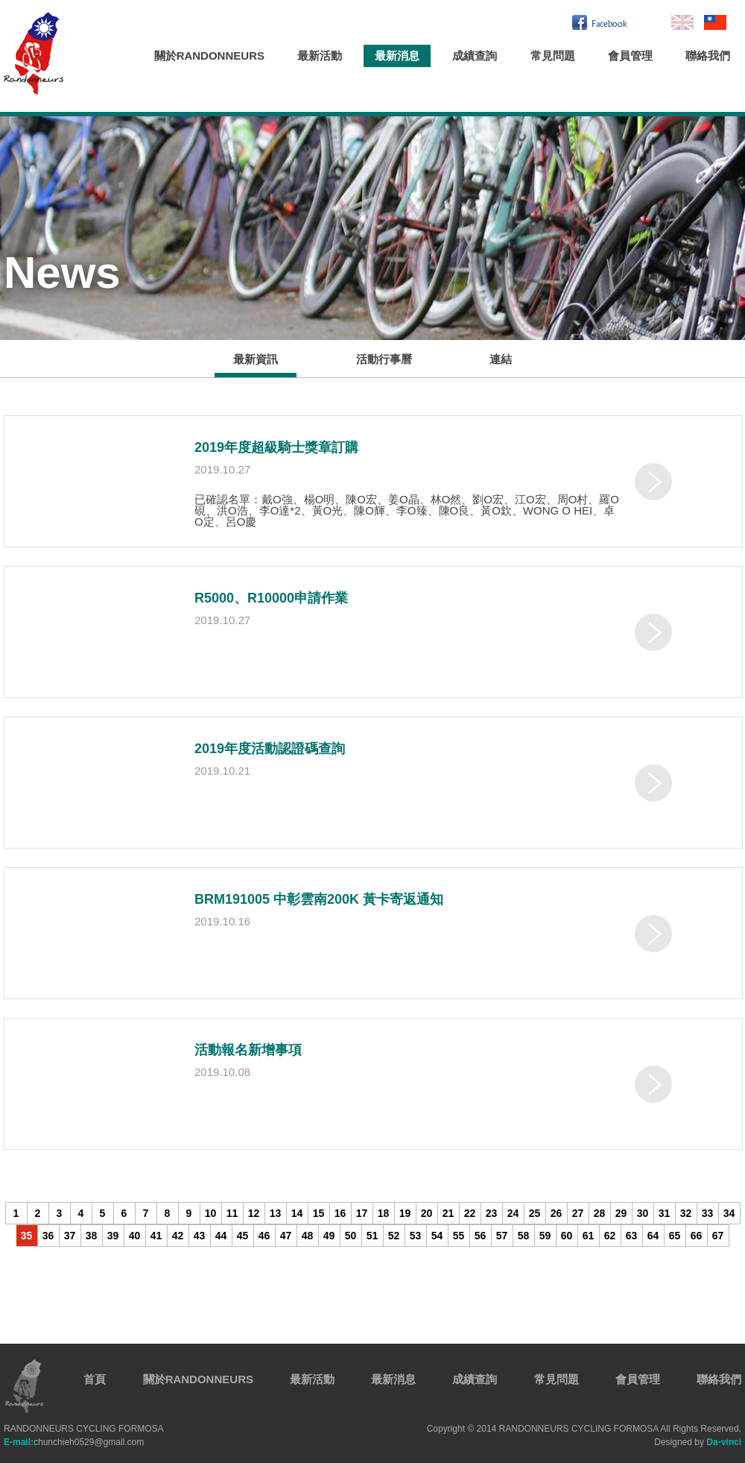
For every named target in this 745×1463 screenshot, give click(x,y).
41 (156, 1236)
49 (329, 1236)
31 (664, 1213)
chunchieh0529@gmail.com (74, 1442)
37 (70, 1236)
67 (718, 1236)
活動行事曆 (384, 359)
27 (578, 1213)
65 (675, 1236)
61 (589, 1236)
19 (405, 1213)
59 (545, 1236)
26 (556, 1213)
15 (319, 1213)
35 (27, 1236)
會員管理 (630, 55)
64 (653, 1236)
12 (254, 1213)
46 (264, 1236)
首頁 (94, 1379)
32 (686, 1213)
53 (416, 1236)
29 (621, 1213)
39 (113, 1236)
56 (480, 1236)
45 (243, 1236)
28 (600, 1213)
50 (351, 1236)
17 (362, 1213)
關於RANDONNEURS (209, 55)
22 (470, 1213)
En (682, 22)
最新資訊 (255, 359)
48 (308, 1236)
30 (643, 1213)
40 (135, 1236)
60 (567, 1236)
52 (394, 1236)
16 (340, 1213)
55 (459, 1236)
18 (384, 1213)
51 (372, 1236)
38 (92, 1236)
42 (178, 1236)
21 (448, 1213)
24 (513, 1213)
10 (211, 1213)
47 (286, 1236)
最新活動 (319, 55)
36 (48, 1236)
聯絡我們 (707, 55)
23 (492, 1213)
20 (427, 1213)
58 (524, 1236)
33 (708, 1213)
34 (729, 1213)
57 (502, 1236)
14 (297, 1213)
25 (535, 1213)
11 (232, 1213)
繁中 (715, 22)
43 (200, 1236)
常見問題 (552, 55)
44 (221, 1236)
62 (610, 1236)
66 (697, 1236)
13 (276, 1213)
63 (632, 1236)
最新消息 (397, 55)
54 (437, 1236)
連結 (500, 359)
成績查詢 (474, 55)
